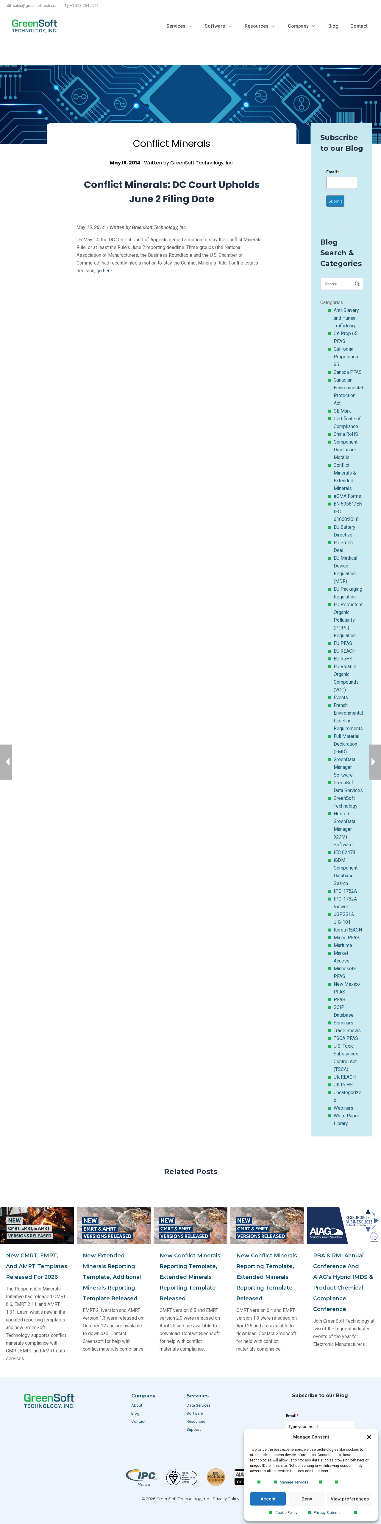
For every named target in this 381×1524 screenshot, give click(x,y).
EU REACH (344, 651)
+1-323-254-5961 (84, 5)
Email (332, 172)
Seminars (343, 1023)
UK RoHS (343, 1085)
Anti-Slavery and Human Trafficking (346, 318)
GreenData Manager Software (344, 767)
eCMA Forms (347, 496)
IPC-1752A (345, 891)
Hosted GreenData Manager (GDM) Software (344, 829)
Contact (138, 1421)
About (137, 1405)
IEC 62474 (344, 852)
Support (194, 1429)
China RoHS (346, 434)
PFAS (339, 999)
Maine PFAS (346, 937)
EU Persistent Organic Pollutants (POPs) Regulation (348, 620)
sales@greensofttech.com (36, 5)
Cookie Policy (286, 1513)
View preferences (350, 1499)
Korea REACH (348, 930)
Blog (135, 1413)
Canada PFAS (348, 372)
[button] (369, 1437)
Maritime (343, 945)
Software (195, 1413)
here (107, 270)
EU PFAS (343, 643)
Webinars (343, 1108)
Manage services (294, 1482)
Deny (307, 1499)
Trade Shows (347, 1030)
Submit (335, 201)
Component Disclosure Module (345, 449)
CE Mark (342, 411)
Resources (196, 1421)
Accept (268, 1499)
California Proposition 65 (346, 356)
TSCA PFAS (346, 1038)
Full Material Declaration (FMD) (346, 744)
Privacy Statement (329, 1513)
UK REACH (345, 1077)
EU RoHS (343, 659)
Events (341, 697)
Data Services (199, 1405)
